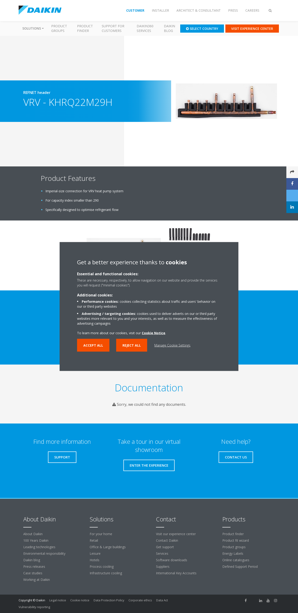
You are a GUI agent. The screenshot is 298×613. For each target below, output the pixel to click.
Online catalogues (235, 560)
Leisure (95, 553)
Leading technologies (39, 547)
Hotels (94, 560)
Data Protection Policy (109, 600)
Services (162, 553)
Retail (94, 540)
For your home (101, 534)
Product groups (59, 28)
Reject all (131, 345)
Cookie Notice (153, 333)
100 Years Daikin (35, 540)
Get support (165, 547)
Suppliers (162, 566)
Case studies (32, 573)
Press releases (34, 566)
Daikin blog (169, 28)
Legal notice (57, 600)
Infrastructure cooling (106, 573)
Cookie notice (79, 600)
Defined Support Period (240, 566)
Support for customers (113, 28)
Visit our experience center (176, 534)
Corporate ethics (140, 600)
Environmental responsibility (44, 553)
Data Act (162, 600)
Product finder (85, 28)
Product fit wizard (235, 540)
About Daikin (33, 534)
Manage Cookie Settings (172, 345)
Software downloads (171, 560)
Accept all (93, 345)
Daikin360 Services (145, 28)
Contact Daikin (167, 540)
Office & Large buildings (108, 547)
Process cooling (102, 566)
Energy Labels (232, 553)
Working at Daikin (36, 579)
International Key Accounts (176, 573)
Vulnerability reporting (34, 607)
